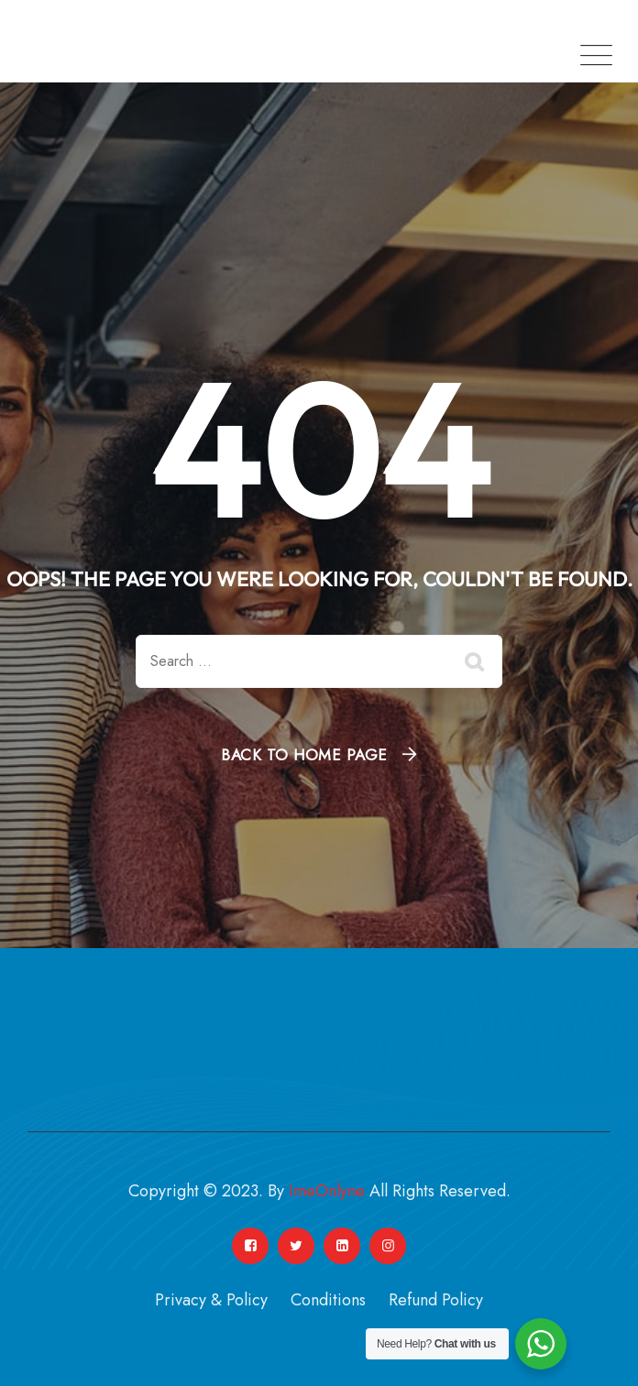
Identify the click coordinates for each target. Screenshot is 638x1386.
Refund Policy (436, 1300)
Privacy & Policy (211, 1300)
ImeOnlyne (327, 1191)
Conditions (328, 1300)
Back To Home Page (304, 755)
